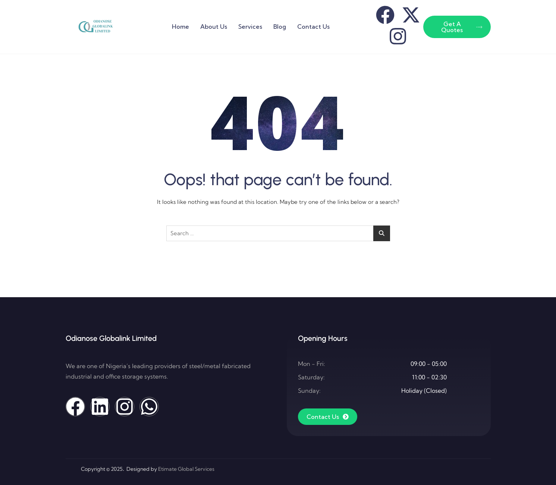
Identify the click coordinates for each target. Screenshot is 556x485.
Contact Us (313, 26)
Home (180, 26)
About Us (213, 26)
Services (250, 26)
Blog (279, 26)
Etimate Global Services (186, 469)
